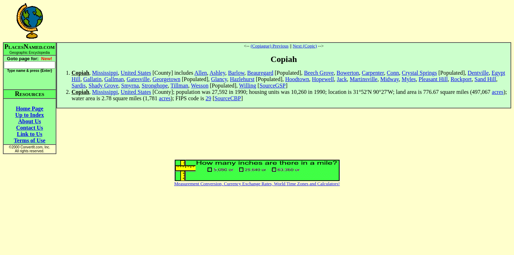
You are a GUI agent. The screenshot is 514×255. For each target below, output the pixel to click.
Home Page (30, 109)
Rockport (461, 79)
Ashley (217, 73)
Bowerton (348, 73)
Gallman (114, 79)
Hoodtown (297, 79)
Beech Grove (319, 73)
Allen (200, 73)
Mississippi (105, 73)
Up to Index (29, 115)
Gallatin (92, 79)
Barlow (236, 73)
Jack (342, 79)
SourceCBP (227, 98)
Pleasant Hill (433, 79)
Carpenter (373, 73)
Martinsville (363, 79)
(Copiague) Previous (269, 46)
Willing (247, 86)
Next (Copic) (305, 46)
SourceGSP (272, 86)
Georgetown (166, 79)
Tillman (179, 86)
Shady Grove (103, 86)
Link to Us (29, 134)
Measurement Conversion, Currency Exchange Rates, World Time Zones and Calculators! (257, 183)
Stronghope (155, 86)
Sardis (79, 86)
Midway (389, 79)
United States (136, 73)
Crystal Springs (419, 73)
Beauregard (260, 73)
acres (497, 92)
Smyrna (130, 86)
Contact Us (29, 128)
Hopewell (323, 79)
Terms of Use (29, 140)
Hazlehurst (242, 79)
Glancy (219, 79)
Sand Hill (485, 79)
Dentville (478, 73)
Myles (409, 79)
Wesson (199, 86)
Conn (393, 73)
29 (208, 98)
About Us (29, 121)
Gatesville (138, 79)
